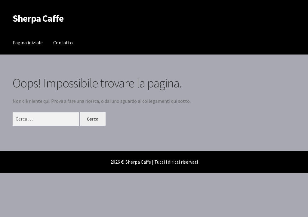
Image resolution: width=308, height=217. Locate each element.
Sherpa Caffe (38, 18)
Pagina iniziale (28, 42)
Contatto (63, 42)
